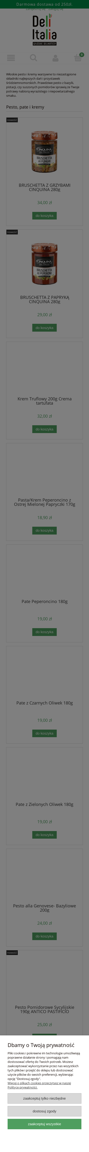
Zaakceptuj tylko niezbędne (44, 1098)
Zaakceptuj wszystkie (44, 1124)
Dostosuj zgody (44, 1111)
